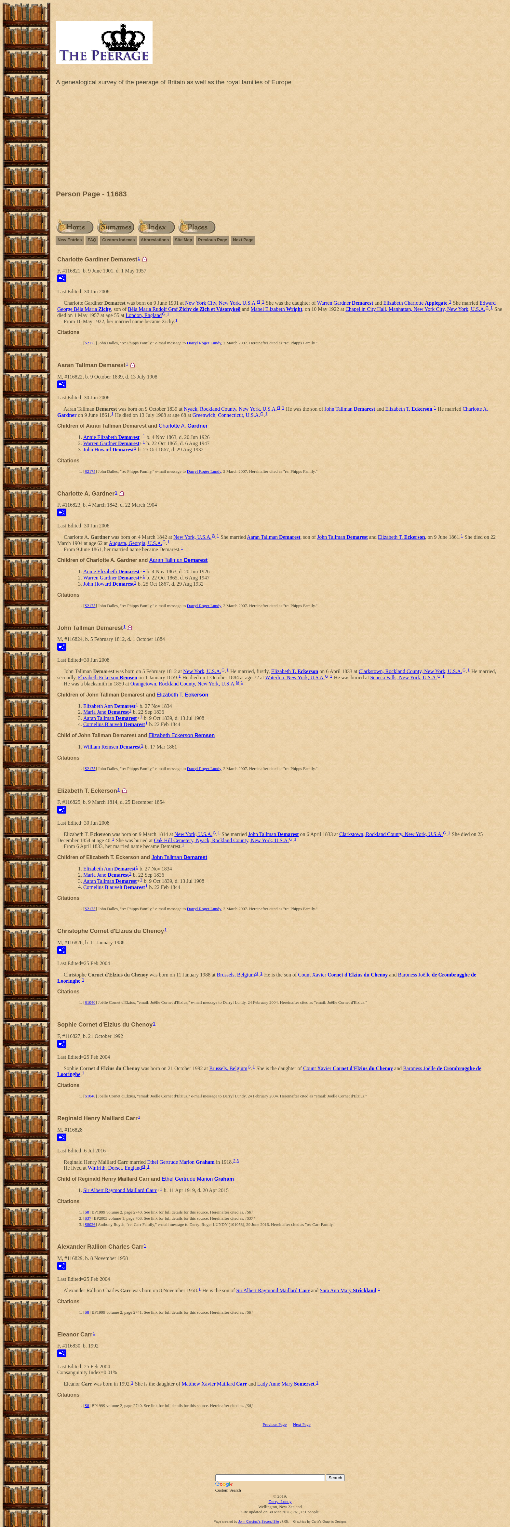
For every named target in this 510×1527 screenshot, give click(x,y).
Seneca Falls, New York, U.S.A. (403, 677)
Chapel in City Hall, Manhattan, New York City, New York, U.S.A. (415, 309)
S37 (88, 1218)
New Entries (70, 239)
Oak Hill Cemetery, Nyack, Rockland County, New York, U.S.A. (221, 840)
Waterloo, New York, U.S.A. (295, 677)
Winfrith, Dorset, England (115, 1168)
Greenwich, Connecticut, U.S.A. (226, 415)
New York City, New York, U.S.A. (221, 303)
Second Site (270, 1521)
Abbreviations (155, 239)
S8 (87, 1212)
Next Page (243, 239)
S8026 (90, 1224)
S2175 (90, 342)
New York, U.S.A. (192, 537)
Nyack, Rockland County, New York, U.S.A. (230, 409)
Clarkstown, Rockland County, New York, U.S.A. (410, 671)
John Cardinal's (249, 1521)
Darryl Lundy (279, 1501)
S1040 (90, 1002)
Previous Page (212, 239)
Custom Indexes (118, 239)
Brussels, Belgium (236, 974)
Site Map (183, 239)
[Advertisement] (280, 139)
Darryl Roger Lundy (204, 342)
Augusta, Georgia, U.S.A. (135, 543)
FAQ (91, 239)
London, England (144, 315)
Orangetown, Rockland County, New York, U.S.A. (182, 683)
